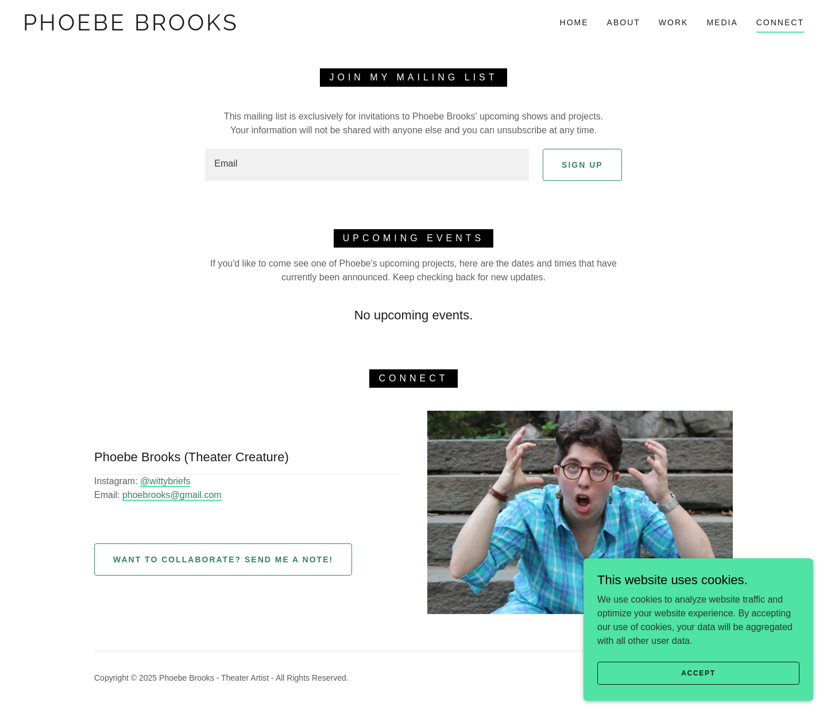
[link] (131, 27)
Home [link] (574, 22)
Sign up (582, 164)
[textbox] (367, 165)
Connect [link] (780, 22)
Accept (698, 673)
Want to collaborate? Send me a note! (223, 559)
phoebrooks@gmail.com (172, 495)
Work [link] (674, 22)
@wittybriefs (165, 481)
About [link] (623, 22)
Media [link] (721, 22)
